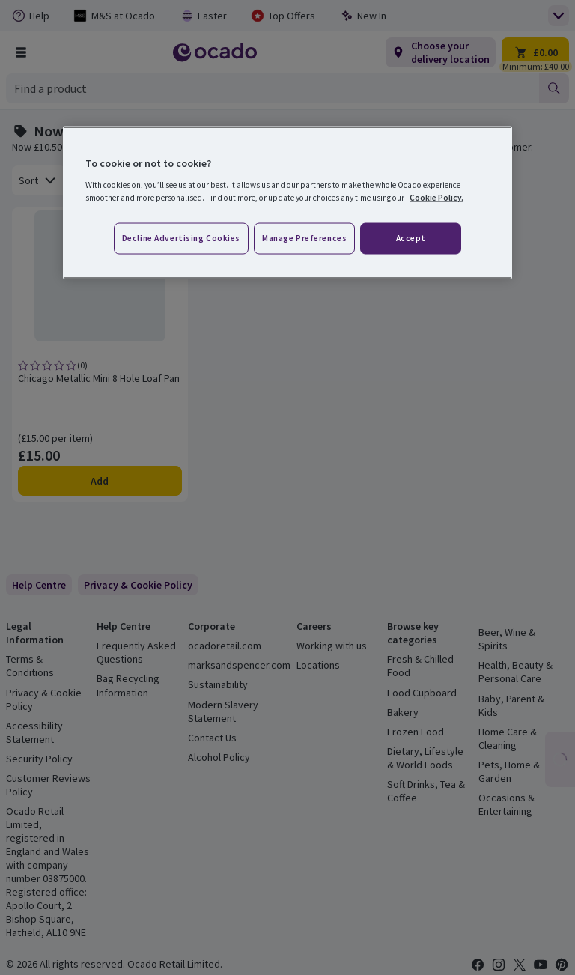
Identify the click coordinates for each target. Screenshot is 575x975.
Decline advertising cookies (181, 238)
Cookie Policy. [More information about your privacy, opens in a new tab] (436, 197)
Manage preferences (304, 238)
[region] (287, 203)
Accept (411, 238)
